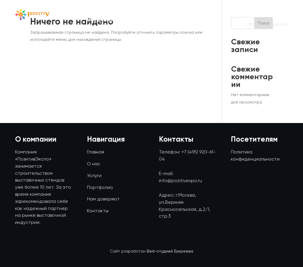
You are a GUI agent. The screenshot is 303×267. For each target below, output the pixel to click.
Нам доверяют (104, 20)
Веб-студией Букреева (170, 251)
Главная (96, 9)
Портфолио (203, 9)
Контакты (204, 20)
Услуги (163, 9)
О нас (131, 9)
